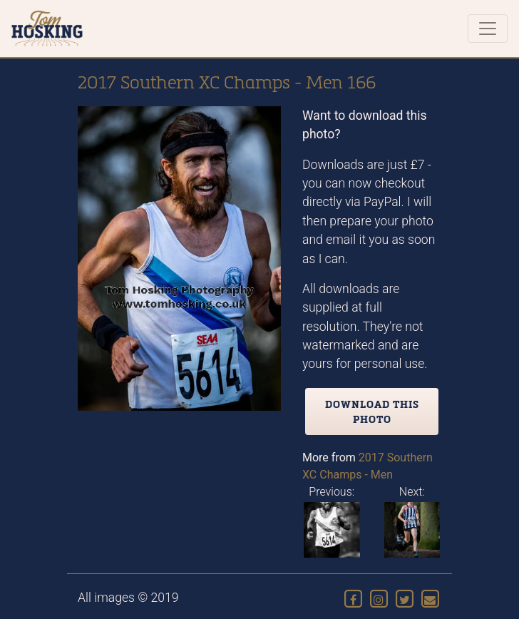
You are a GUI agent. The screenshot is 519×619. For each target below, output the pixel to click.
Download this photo (372, 411)
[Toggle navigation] (488, 28)
